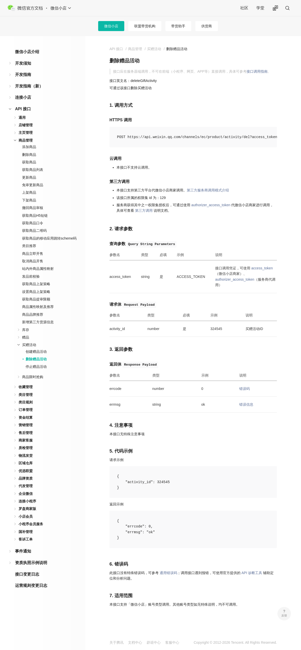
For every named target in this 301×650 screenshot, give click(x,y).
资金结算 (26, 417)
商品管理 (26, 140)
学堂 (260, 8)
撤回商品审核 (32, 208)
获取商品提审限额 (36, 299)
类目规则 (26, 402)
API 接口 (23, 109)
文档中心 (135, 642)
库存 (25, 330)
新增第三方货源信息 (38, 322)
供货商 (206, 26)
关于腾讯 (116, 642)
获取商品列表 (32, 170)
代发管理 (26, 486)
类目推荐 (29, 246)
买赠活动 (29, 345)
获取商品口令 (32, 223)
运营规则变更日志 (31, 585)
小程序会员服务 (31, 524)
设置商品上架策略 (36, 292)
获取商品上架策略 (36, 284)
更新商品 (29, 177)
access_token (262, 268)
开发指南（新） (29, 86)
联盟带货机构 (144, 26)
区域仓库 (26, 463)
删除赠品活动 (36, 359)
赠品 (25, 337)
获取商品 (29, 162)
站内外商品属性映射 (38, 269)
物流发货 (26, 456)
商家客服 (26, 440)
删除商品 (29, 155)
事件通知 (23, 551)
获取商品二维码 (34, 231)
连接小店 (23, 97)
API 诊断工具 (252, 573)
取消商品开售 (32, 261)
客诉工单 (26, 539)
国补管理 (26, 532)
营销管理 (26, 425)
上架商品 (29, 192)
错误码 (244, 389)
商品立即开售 (32, 254)
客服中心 (172, 642)
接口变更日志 (27, 574)
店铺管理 (26, 125)
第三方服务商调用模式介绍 (208, 190)
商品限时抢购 (32, 377)
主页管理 (26, 133)
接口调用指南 (257, 71)
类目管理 (26, 395)
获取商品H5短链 (35, 215)
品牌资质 (26, 478)
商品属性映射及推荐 (38, 307)
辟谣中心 (154, 642)
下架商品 (29, 200)
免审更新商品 (32, 185)
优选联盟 (26, 471)
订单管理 (26, 410)
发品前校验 (31, 276)
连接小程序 (27, 501)
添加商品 (29, 147)
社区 (244, 8)
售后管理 (26, 433)
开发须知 (23, 63)
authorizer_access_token (210, 205)
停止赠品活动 (36, 367)
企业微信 (26, 494)
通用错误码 (168, 573)
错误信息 (246, 404)
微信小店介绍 (27, 52)
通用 (22, 118)
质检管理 (26, 448)
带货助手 (178, 26)
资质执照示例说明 (31, 563)
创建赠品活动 (36, 352)
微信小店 (111, 26)
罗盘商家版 (27, 509)
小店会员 (26, 516)
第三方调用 (144, 210)
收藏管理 (26, 387)
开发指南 (23, 74)
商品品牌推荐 (32, 314)
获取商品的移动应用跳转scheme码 (49, 238)
